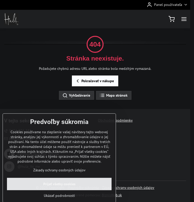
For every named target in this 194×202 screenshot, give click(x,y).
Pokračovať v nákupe (94, 81)
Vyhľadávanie (76, 95)
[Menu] (184, 19)
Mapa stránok (113, 95)
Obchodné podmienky (115, 120)
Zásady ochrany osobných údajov (128, 187)
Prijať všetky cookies (59, 193)
